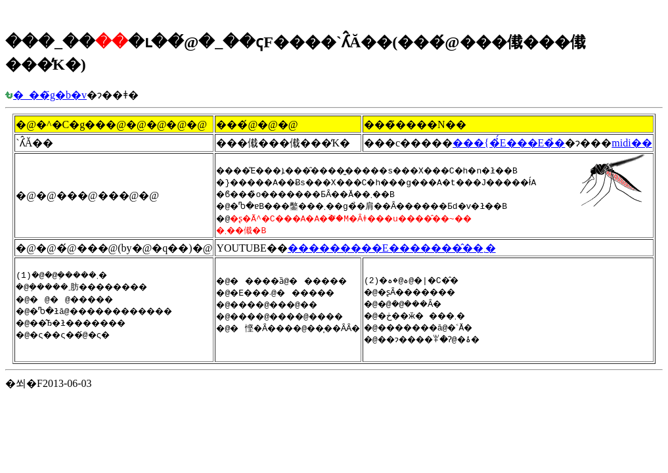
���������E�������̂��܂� (384, 250)
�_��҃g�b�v (46, 95)
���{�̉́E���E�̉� (521, 142)
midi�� (645, 142)
